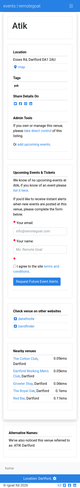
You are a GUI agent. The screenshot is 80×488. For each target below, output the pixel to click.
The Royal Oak (24, 391)
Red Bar (19, 398)
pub (16, 85)
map (19, 67)
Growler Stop (23, 384)
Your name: (23, 241)
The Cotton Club (25, 359)
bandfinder (24, 326)
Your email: (23, 222)
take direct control (37, 131)
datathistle (23, 319)
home (9, 468)
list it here (20, 190)
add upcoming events (33, 144)
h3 (59, 485)
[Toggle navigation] (71, 6)
